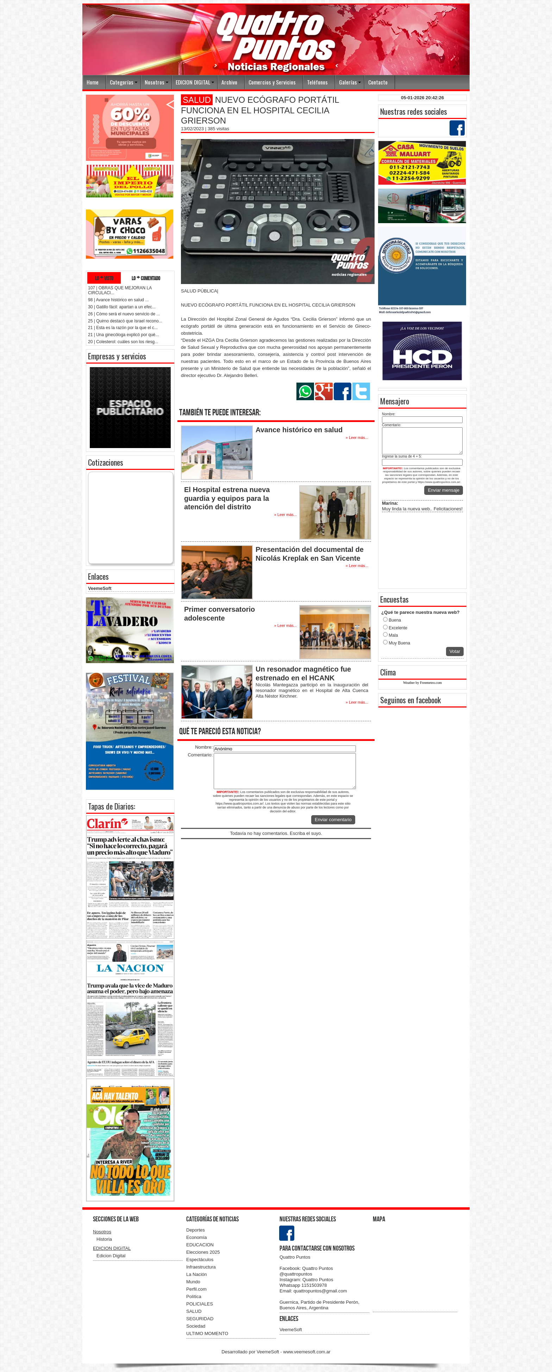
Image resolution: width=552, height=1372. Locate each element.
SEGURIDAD (199, 1318)
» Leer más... (357, 437)
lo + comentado (146, 278)
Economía (196, 1237)
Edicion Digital (110, 1255)
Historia (104, 1239)
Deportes (195, 1230)
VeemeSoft (99, 588)
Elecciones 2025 (203, 1252)
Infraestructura (201, 1267)
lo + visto (104, 278)
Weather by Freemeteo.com (422, 683)
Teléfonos (317, 82)
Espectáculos (199, 1259)
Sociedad (195, 1326)
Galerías (348, 82)
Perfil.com (196, 1289)
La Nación (196, 1274)
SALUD (193, 1311)
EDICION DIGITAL (193, 82)
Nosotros (154, 82)
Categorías (121, 82)
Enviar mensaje (443, 490)
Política (193, 1296)
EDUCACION (200, 1244)
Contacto (378, 82)
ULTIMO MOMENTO (207, 1333)
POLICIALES (199, 1304)
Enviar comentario (333, 819)
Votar (455, 651)
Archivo (229, 82)
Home (93, 82)
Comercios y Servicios (272, 82)
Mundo (193, 1281)
